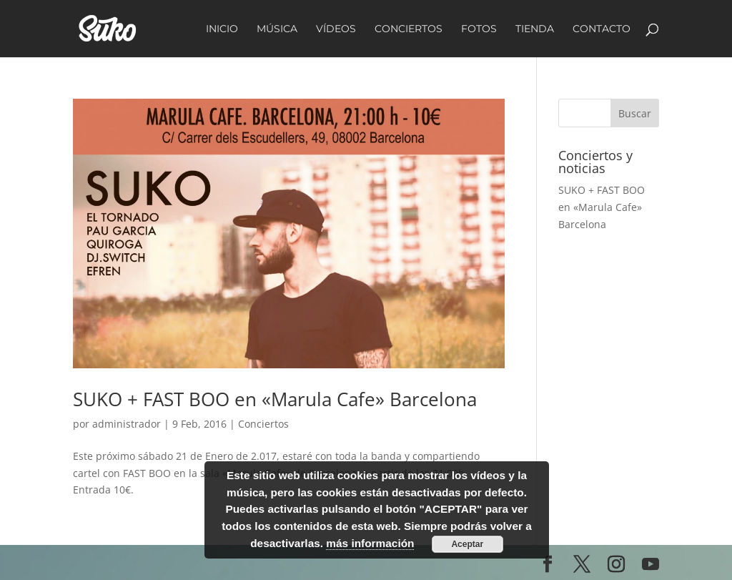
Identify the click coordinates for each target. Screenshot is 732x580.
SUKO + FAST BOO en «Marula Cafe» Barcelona (275, 399)
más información (370, 543)
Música (277, 29)
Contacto (601, 29)
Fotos (479, 29)
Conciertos (408, 29)
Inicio (222, 29)
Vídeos (336, 29)
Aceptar (467, 544)
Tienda (534, 29)
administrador (126, 424)
